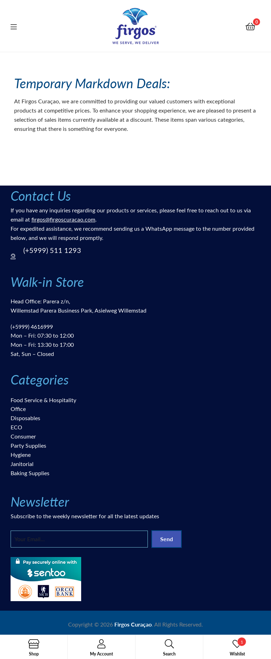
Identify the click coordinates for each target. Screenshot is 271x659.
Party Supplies (28, 445)
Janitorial (22, 463)
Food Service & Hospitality (43, 400)
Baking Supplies (30, 473)
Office (18, 408)
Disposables (25, 418)
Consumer (23, 436)
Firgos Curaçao (133, 624)
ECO (16, 427)
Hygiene (21, 454)
